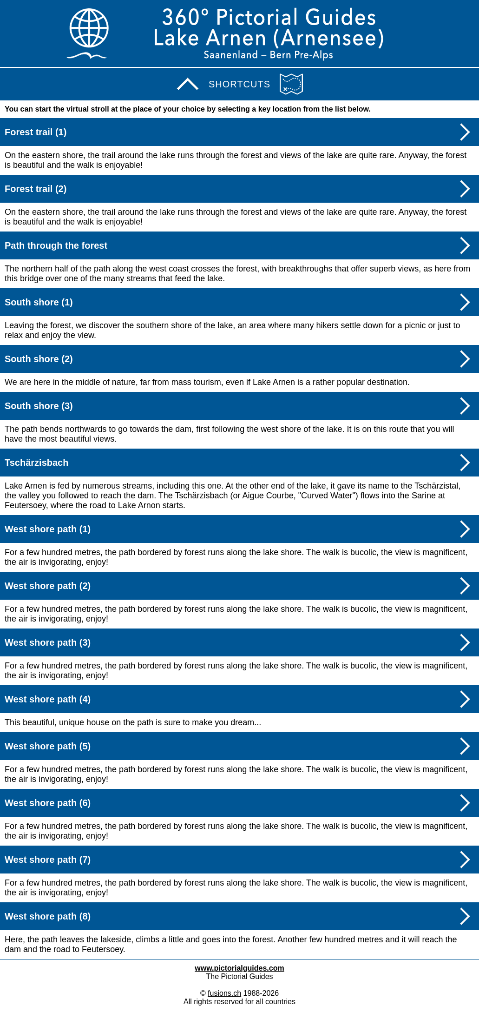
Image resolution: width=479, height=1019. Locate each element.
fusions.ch (224, 993)
